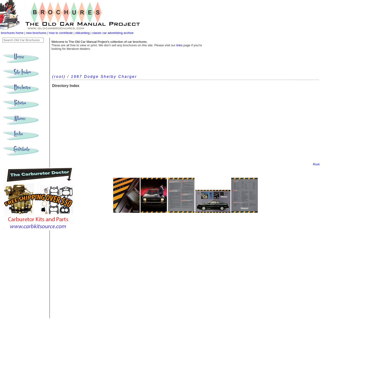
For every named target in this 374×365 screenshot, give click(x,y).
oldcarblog (82, 33)
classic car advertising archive (112, 33)
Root (316, 164)
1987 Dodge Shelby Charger (104, 77)
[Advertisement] (185, 127)
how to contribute (61, 33)
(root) (58, 77)
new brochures (36, 33)
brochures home (12, 33)
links (179, 45)
